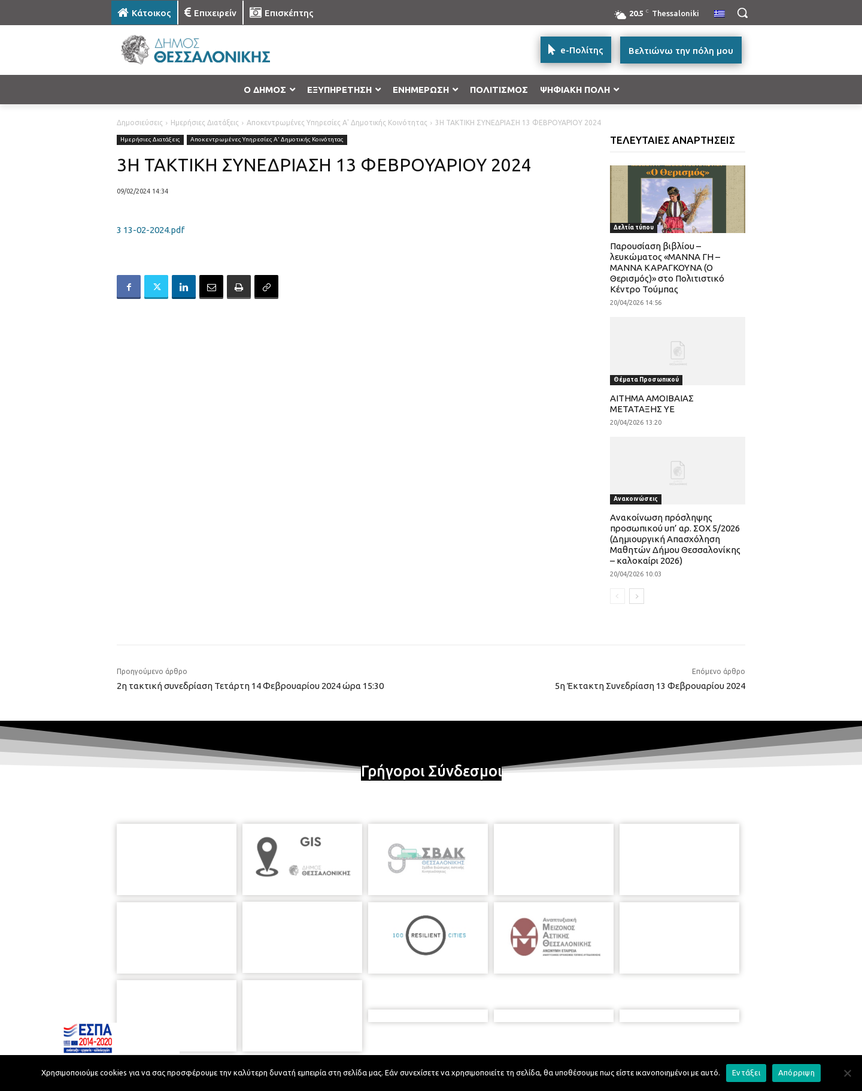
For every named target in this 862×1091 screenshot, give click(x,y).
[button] (742, 12)
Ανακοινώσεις (636, 498)
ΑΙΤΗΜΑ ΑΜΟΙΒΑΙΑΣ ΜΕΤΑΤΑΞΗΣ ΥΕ (652, 403)
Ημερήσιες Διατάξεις (205, 122)
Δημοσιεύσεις (140, 122)
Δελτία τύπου (634, 227)
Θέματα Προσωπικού (646, 379)
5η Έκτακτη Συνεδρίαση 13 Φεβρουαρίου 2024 (650, 686)
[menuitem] (719, 14)
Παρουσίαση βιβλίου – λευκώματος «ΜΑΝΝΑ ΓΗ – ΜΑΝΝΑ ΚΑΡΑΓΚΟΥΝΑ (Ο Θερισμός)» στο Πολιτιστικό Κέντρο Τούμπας (667, 267)
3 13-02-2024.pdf (150, 230)
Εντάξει (746, 1072)
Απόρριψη (796, 1072)
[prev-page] (617, 596)
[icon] (514, 1026)
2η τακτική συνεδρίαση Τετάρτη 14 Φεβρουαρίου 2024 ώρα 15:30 (250, 686)
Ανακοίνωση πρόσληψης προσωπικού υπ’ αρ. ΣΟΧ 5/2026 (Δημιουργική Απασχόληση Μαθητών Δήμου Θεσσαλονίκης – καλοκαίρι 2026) (675, 539)
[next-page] (636, 596)
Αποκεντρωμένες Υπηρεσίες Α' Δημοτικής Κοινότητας (337, 122)
